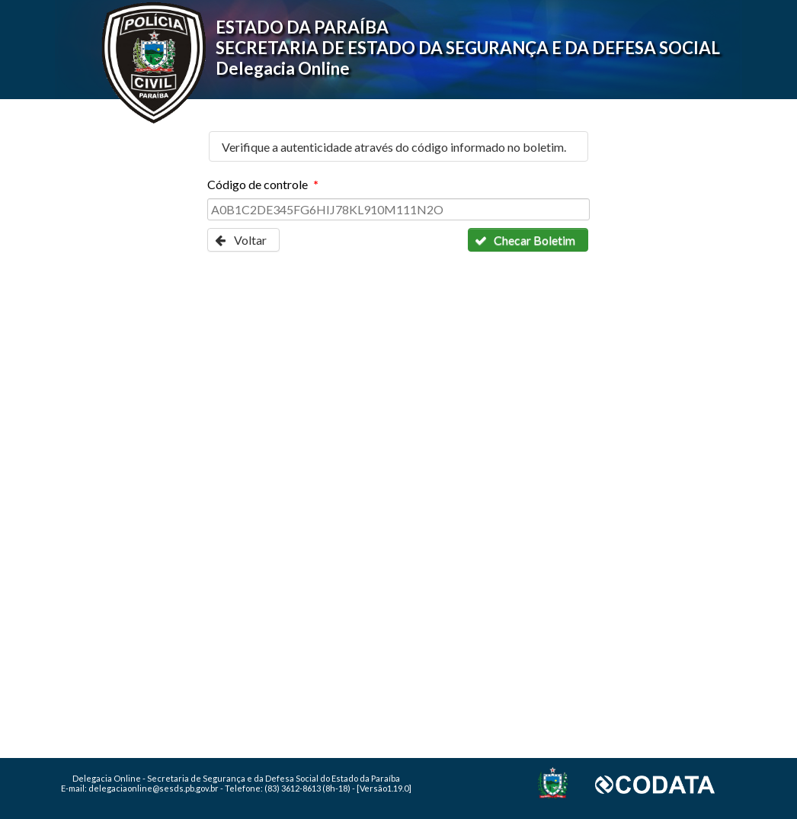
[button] (243, 240)
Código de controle (262, 184)
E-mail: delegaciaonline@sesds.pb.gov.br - (143, 788)
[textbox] (398, 209)
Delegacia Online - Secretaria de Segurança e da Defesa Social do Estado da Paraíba (236, 778)
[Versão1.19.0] (384, 788)
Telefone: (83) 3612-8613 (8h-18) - (291, 788)
